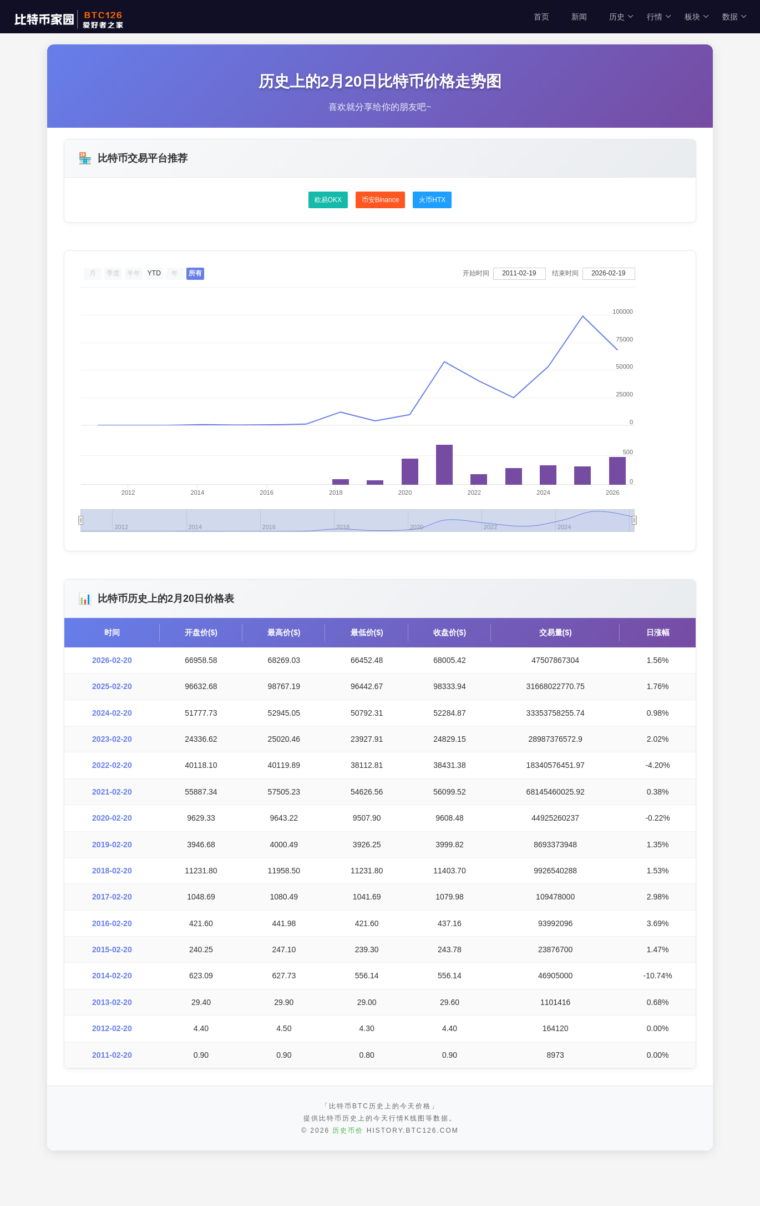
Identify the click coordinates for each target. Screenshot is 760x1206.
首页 (541, 16)
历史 (621, 16)
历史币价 (347, 1130)
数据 (734, 16)
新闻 (579, 16)
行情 (659, 16)
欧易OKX (328, 200)
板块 (697, 16)
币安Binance (380, 200)
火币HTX (432, 200)
